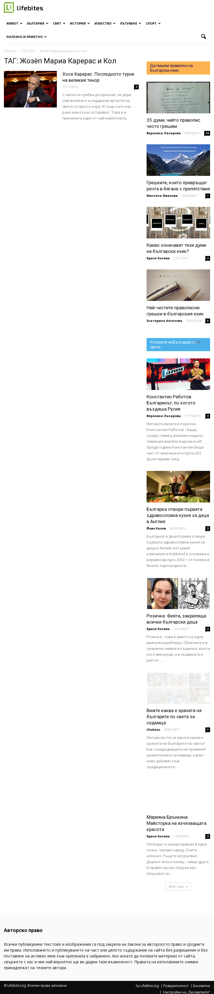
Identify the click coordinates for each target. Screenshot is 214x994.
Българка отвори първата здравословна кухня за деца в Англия (178, 515)
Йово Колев (156, 528)
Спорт (153, 23)
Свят (59, 23)
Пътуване (130, 23)
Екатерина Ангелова (164, 320)
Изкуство (105, 23)
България (37, 23)
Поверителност (176, 986)
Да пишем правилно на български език (171, 68)
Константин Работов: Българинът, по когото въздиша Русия (171, 403)
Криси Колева (158, 258)
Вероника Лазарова (164, 133)
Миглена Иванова (162, 195)
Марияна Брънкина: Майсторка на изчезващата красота (176, 823)
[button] (203, 37)
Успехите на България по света (173, 344)
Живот (14, 23)
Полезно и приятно (26, 37)
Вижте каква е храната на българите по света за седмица (174, 716)
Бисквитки (201, 986)
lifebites (153, 729)
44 (207, 133)
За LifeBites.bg (147, 986)
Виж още (178, 886)
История (80, 23)
